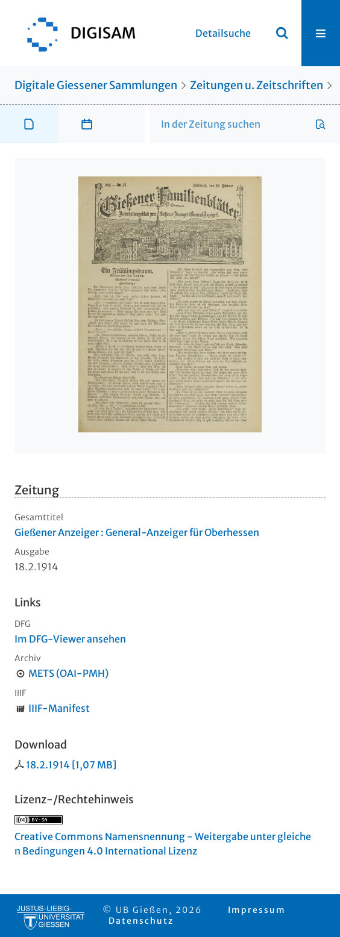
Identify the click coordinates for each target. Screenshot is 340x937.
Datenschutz (141, 920)
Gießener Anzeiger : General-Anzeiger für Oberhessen (136, 532)
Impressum (257, 909)
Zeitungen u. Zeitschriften (256, 85)
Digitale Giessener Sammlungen (95, 85)
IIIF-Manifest (59, 708)
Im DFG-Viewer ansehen (70, 639)
